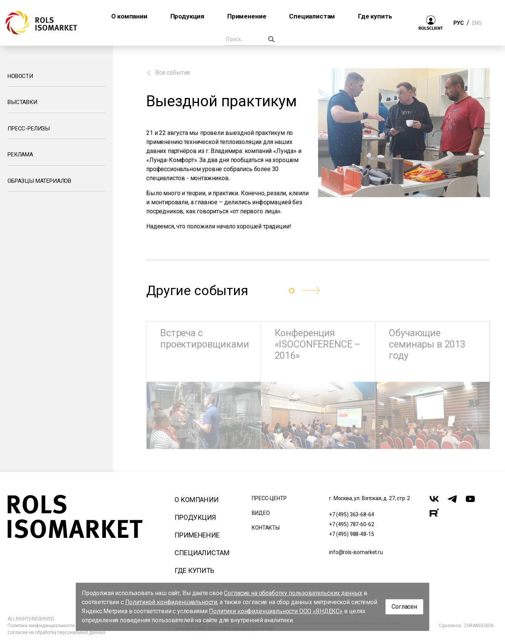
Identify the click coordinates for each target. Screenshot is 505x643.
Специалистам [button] (312, 16)
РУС (458, 23)
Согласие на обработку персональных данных (56, 632)
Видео (260, 513)
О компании (196, 500)
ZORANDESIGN (479, 625)
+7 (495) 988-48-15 (351, 534)
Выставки (22, 102)
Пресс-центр (269, 498)
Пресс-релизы (29, 128)
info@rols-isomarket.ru (356, 552)
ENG (476, 23)
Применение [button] (246, 16)
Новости (20, 76)
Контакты (266, 528)
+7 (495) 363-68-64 (351, 514)
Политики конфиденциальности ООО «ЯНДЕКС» (276, 611)
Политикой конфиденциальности (171, 602)
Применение (196, 535)
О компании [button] (129, 16)
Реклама (20, 154)
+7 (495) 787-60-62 (351, 524)
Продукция (195, 517)
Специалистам (201, 553)
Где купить (194, 570)
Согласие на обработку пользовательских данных (293, 593)
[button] (311, 290)
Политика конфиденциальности (41, 625)
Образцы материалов (39, 181)
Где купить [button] (375, 16)
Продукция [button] (187, 16)
